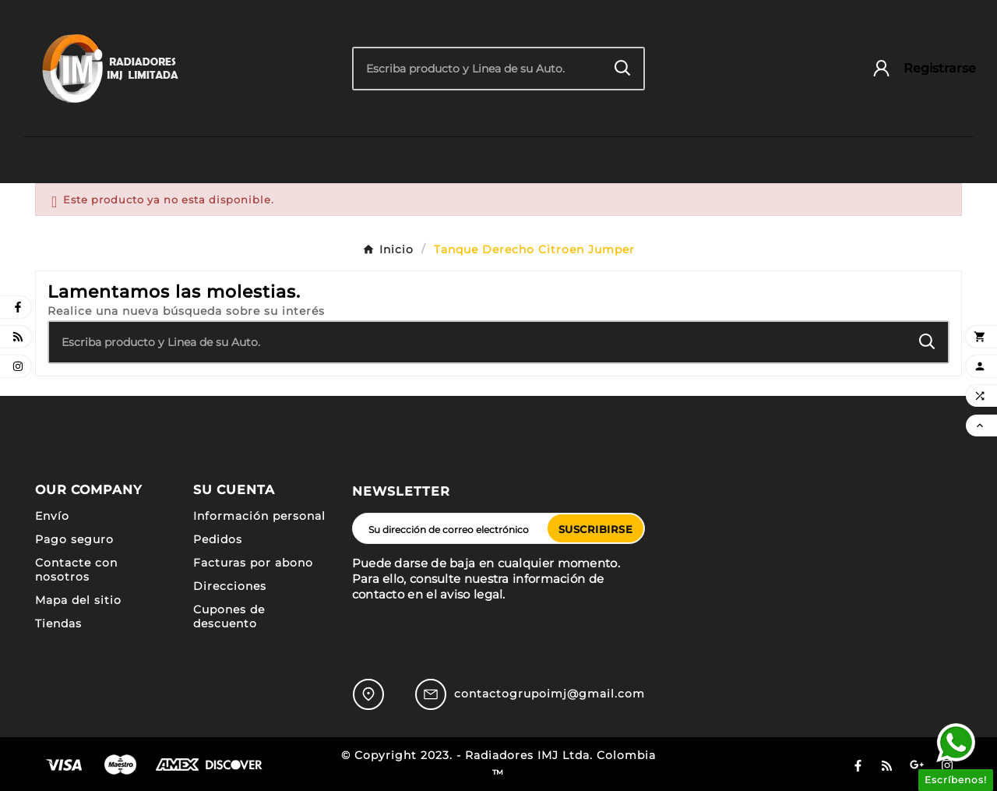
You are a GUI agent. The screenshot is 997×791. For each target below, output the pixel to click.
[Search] (623, 68)
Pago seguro (74, 539)
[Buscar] (478, 68)
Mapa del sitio (78, 600)
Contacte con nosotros (76, 570)
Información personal (259, 516)
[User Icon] (916, 68)
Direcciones (229, 586)
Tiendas (58, 623)
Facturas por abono (253, 563)
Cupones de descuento (229, 616)
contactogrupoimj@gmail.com (549, 694)
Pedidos (217, 539)
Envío (52, 516)
